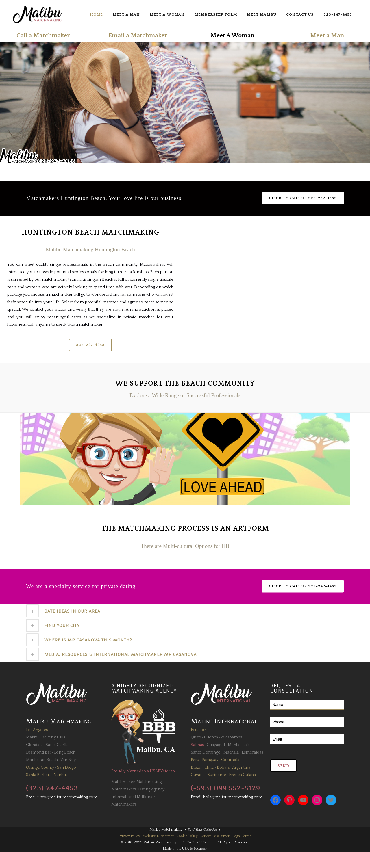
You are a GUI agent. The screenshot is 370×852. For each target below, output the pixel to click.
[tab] (185, 610)
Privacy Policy (129, 836)
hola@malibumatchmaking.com (232, 797)
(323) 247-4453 (52, 788)
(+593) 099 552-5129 (225, 788)
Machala (231, 752)
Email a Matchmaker (137, 35)
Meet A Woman (232, 35)
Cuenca (211, 737)
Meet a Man (327, 35)
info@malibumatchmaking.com (67, 797)
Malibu (32, 737)
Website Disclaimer (158, 836)
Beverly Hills (53, 737)
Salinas (197, 745)
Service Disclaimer (215, 836)
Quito (196, 737)
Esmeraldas (252, 752)
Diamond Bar (38, 752)
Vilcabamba (231, 737)
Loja (246, 745)
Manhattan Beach (42, 760)
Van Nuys (68, 760)
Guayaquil (216, 745)
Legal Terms (241, 836)
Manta (233, 745)
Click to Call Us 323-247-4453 (303, 198)
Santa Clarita (57, 745)
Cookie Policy (187, 836)
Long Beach (64, 752)
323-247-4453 (90, 345)
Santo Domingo (206, 752)
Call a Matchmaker (43, 35)
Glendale (34, 745)
